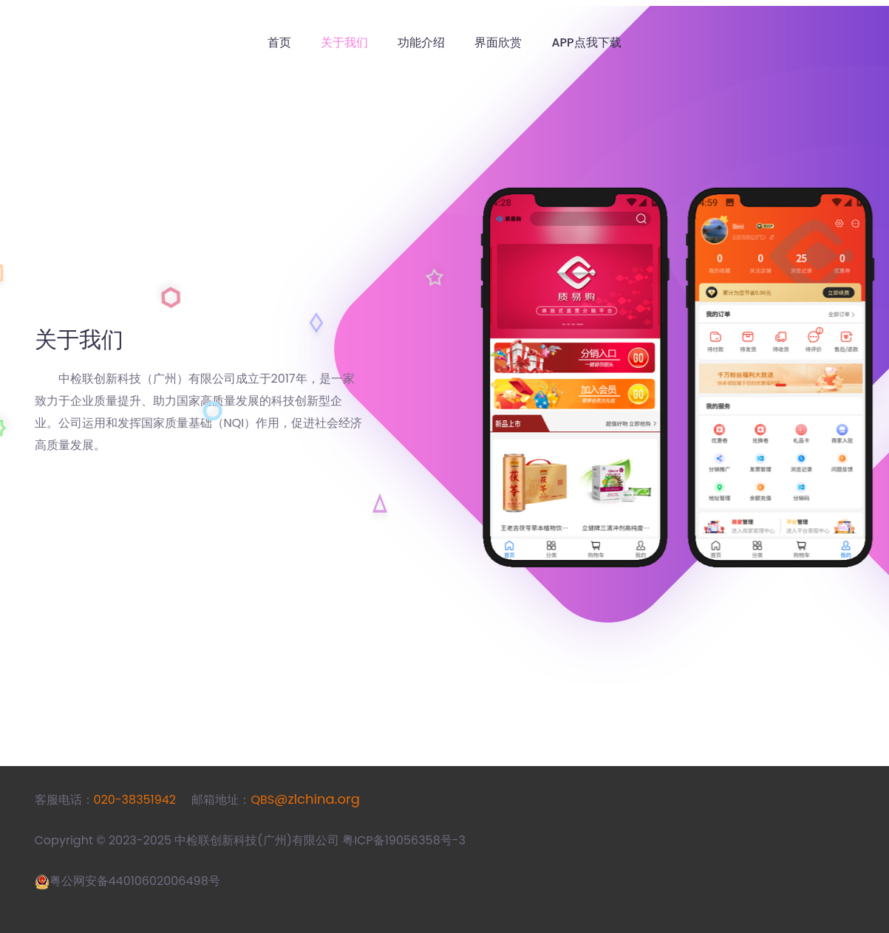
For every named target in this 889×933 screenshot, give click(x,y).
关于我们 (344, 42)
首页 (279, 42)
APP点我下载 (586, 42)
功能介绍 (421, 42)
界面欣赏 (498, 42)
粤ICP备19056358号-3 (404, 840)
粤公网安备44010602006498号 (135, 880)
